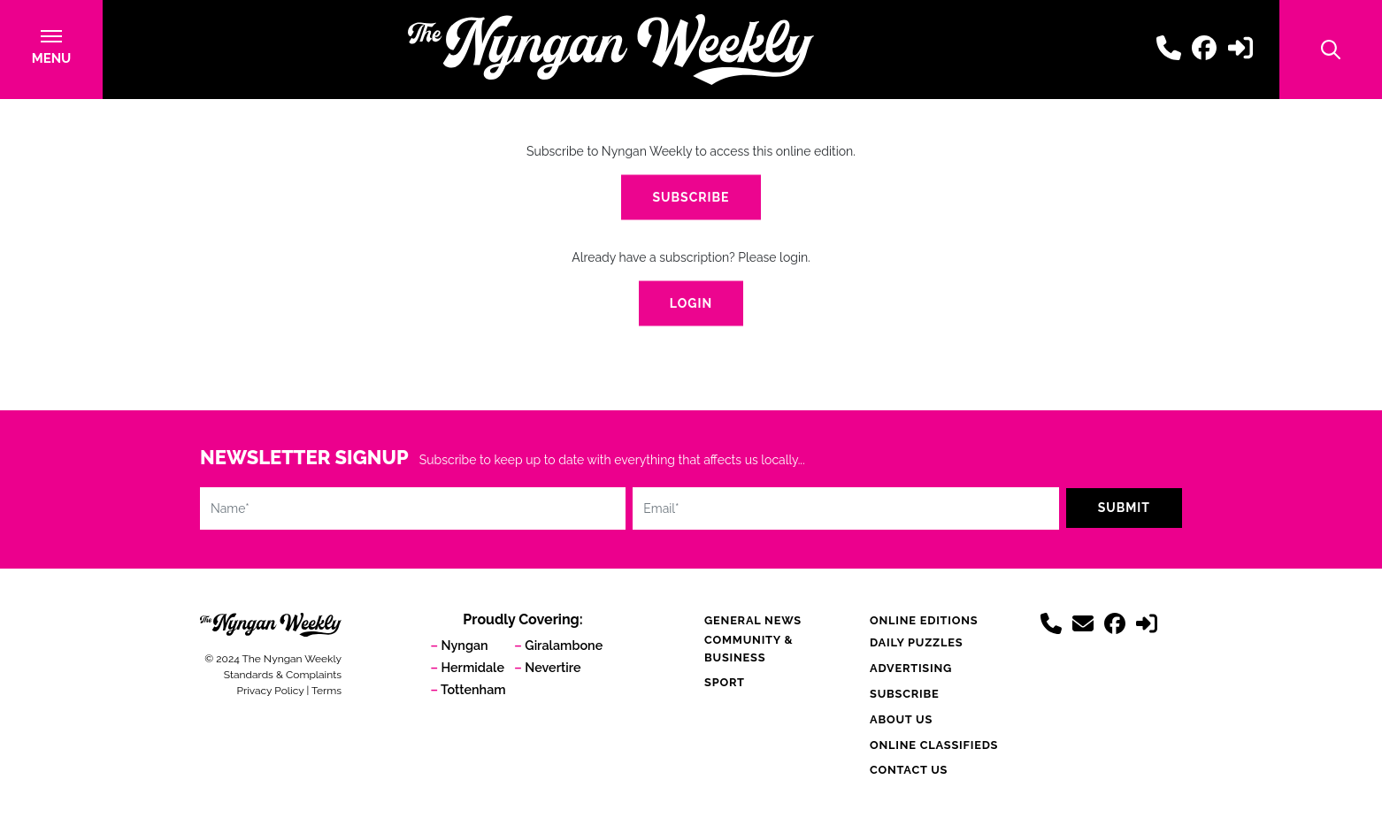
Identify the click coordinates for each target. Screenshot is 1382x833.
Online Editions (924, 620)
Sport (724, 682)
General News (753, 620)
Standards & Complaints (283, 675)
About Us (901, 719)
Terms (326, 690)
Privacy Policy (270, 690)
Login (691, 305)
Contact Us (909, 769)
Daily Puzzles (916, 642)
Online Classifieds (934, 745)
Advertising (911, 668)
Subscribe (690, 199)
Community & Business (748, 648)
